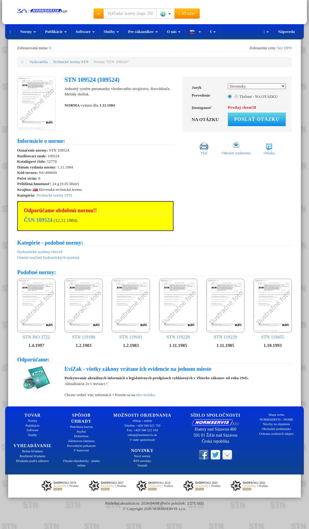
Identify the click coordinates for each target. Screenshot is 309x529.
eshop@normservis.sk (142, 435)
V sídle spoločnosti (142, 439)
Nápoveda (286, 31)
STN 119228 (178, 309)
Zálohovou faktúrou (81, 441)
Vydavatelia (38, 61)
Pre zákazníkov (143, 31)
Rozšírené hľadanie (32, 456)
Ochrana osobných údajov (276, 433)
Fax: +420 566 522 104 (142, 430)
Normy (28, 31)
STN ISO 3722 (36, 309)
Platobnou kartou (81, 426)
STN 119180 (84, 309)
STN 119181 (131, 309)
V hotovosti (81, 450)
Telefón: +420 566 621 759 (142, 425)
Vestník (142, 465)
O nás (173, 31)
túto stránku (145, 395)
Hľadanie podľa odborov (32, 461)
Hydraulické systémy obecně (39, 251)
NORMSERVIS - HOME (276, 419)
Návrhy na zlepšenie (276, 424)
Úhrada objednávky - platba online (81, 463)
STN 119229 (225, 309)
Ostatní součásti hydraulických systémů (48, 257)
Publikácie (56, 31)
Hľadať (187, 13)
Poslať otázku (256, 119)
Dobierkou (81, 436)
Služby (111, 31)
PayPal (81, 431)
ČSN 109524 (38, 220)
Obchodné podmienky (276, 429)
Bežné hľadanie (32, 451)
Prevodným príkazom (81, 445)
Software (85, 31)
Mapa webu (276, 414)
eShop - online (142, 420)
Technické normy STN (70, 61)
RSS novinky (142, 461)
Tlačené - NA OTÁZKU (256, 96)
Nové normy (142, 456)
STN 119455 (272, 309)
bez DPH (285, 48)
